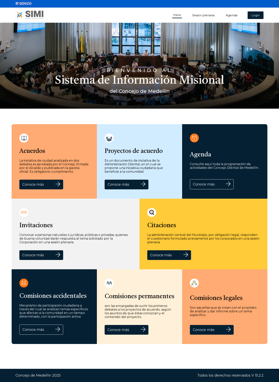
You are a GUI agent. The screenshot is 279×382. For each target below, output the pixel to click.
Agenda (231, 15)
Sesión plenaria (203, 15)
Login (255, 15)
